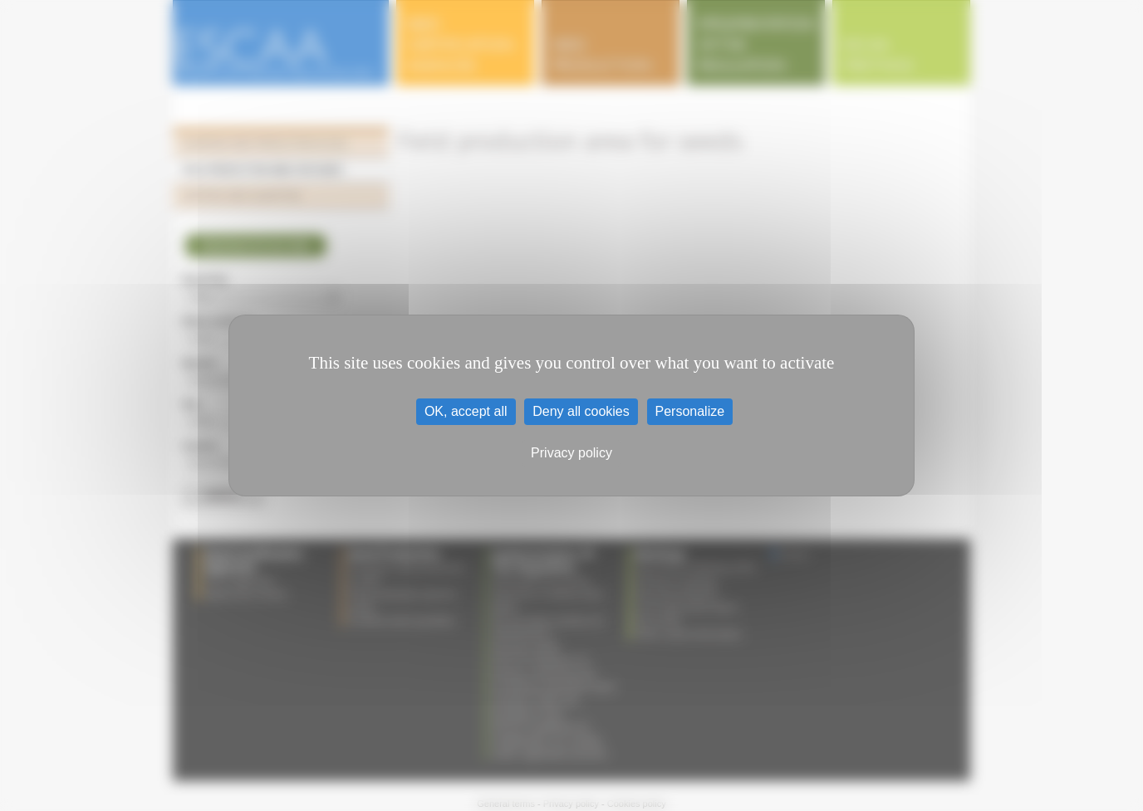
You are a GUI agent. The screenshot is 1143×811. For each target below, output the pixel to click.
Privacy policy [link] (571, 453)
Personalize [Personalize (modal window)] (690, 411)
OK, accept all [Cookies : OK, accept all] (466, 411)
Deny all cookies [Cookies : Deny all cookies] (581, 411)
